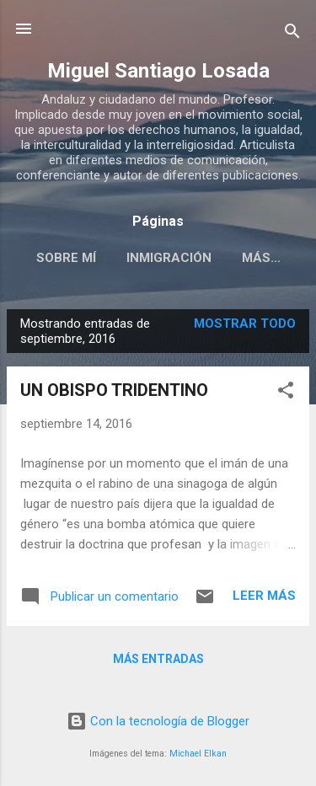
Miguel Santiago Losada (158, 71)
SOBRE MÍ (66, 257)
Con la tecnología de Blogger (158, 721)
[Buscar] (292, 34)
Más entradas (158, 659)
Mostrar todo (245, 323)
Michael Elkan (198, 753)
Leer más (264, 595)
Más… (261, 257)
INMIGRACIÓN (169, 257)
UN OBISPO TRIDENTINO (114, 390)
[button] (286, 393)
